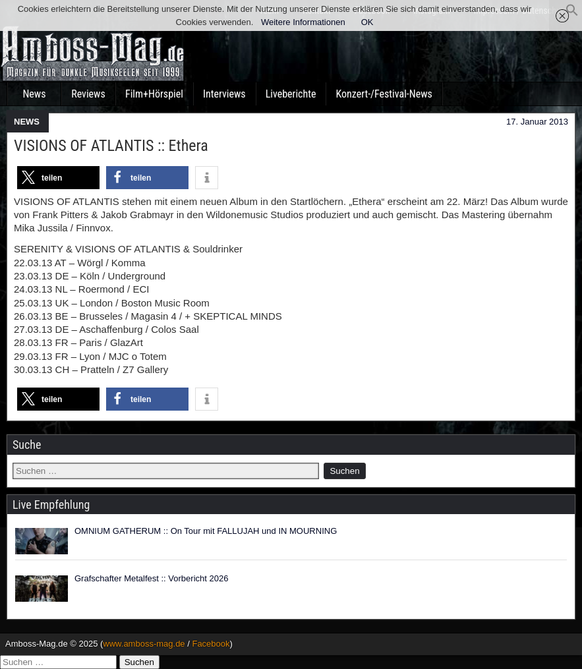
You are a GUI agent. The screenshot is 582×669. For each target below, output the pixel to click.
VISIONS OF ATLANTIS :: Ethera (111, 145)
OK (367, 22)
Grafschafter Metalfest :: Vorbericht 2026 (151, 578)
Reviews (88, 94)
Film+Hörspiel (154, 94)
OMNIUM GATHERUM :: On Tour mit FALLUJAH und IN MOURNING (205, 531)
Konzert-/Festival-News (383, 94)
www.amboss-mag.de (144, 644)
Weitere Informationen (303, 22)
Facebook (210, 644)
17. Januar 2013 (537, 122)
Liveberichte (291, 94)
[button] (572, 13)
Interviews (224, 94)
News (33, 94)
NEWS (27, 122)
